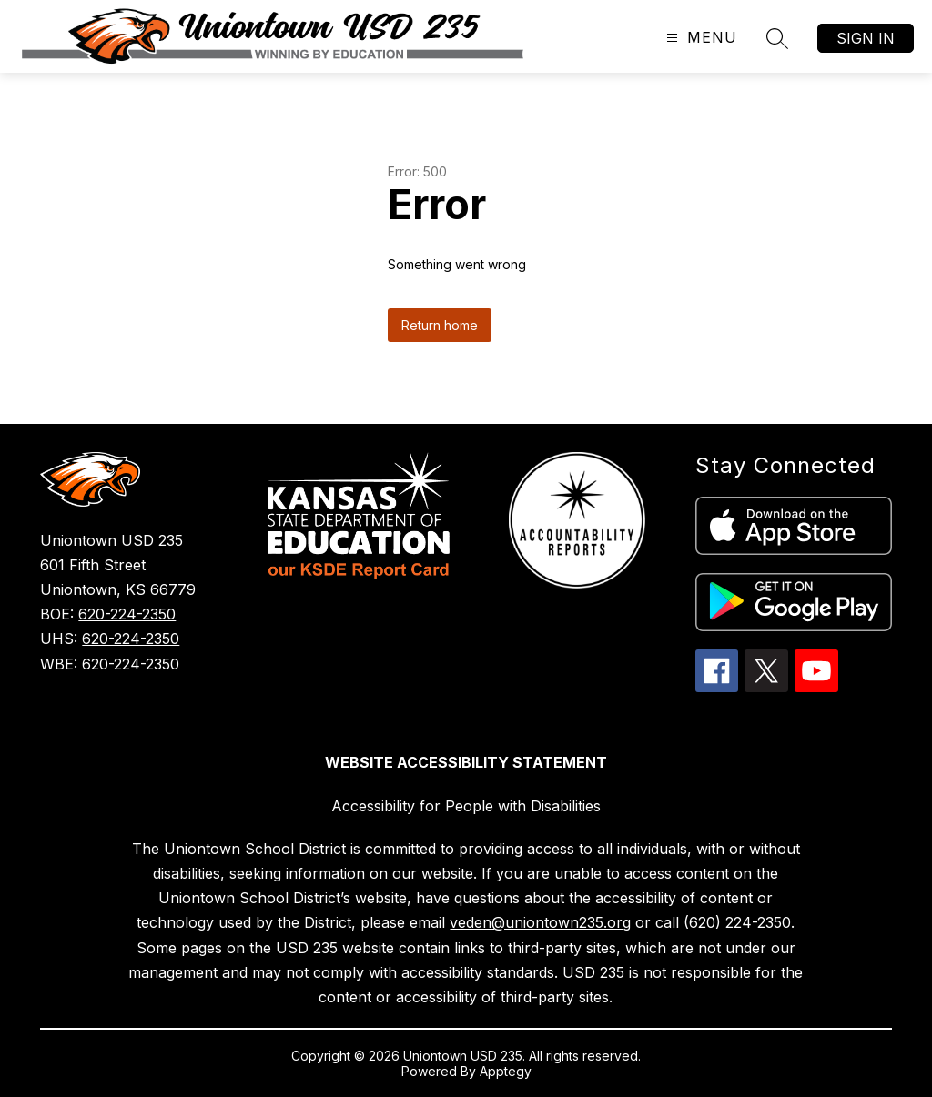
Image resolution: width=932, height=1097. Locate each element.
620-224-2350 (127, 614)
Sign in (865, 38)
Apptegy (506, 1071)
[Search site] (777, 38)
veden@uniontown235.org (540, 922)
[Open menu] (699, 37)
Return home (439, 325)
